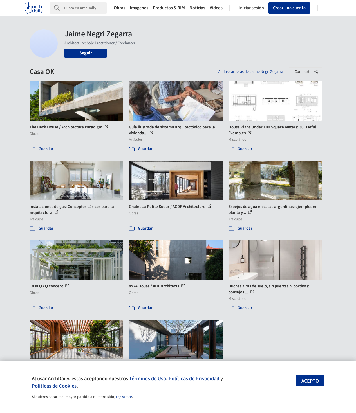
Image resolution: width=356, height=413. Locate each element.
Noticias (197, 8)
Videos (216, 8)
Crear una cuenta (289, 8)
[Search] (85, 8)
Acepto (310, 381)
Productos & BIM (169, 8)
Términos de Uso (147, 378)
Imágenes (139, 8)
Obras (119, 8)
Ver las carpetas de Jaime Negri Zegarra (250, 72)
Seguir (85, 53)
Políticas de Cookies (54, 386)
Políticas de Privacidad (194, 378)
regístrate (124, 397)
